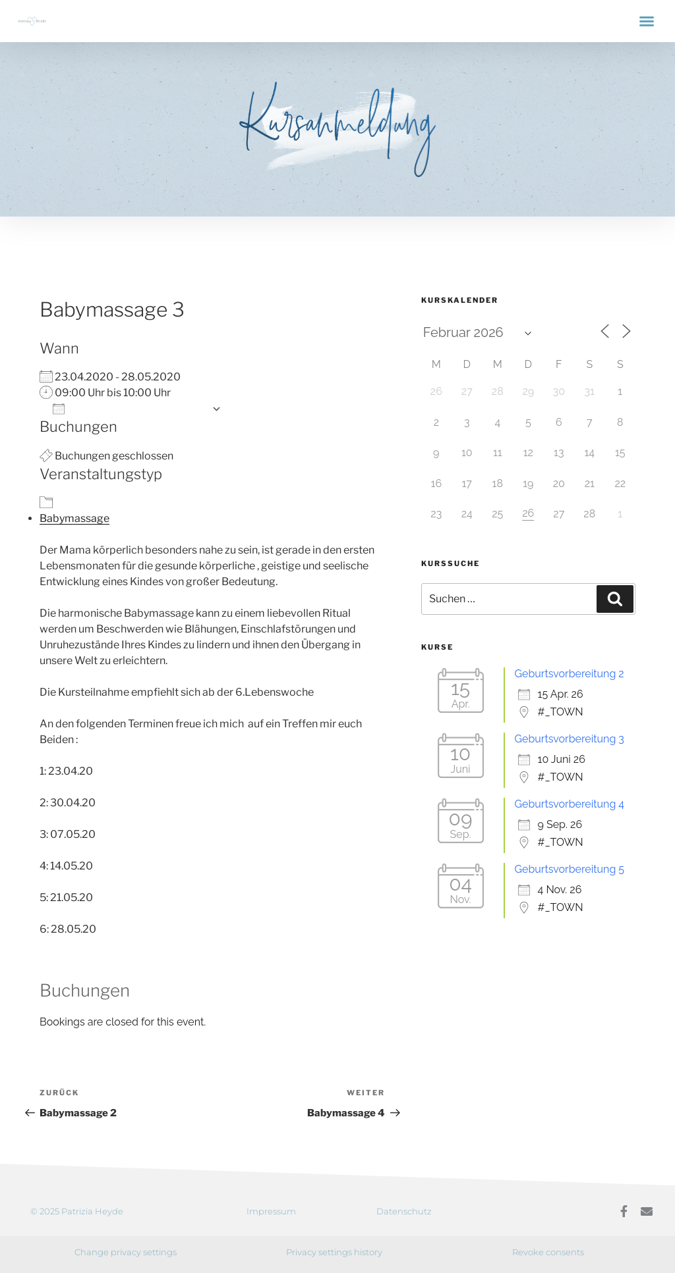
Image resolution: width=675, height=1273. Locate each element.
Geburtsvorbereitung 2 (569, 673)
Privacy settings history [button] (334, 1252)
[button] (647, 21)
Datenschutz (404, 1211)
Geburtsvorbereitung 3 (569, 739)
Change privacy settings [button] (125, 1252)
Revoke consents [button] (548, 1252)
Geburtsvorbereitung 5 (570, 869)
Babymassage (74, 518)
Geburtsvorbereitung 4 (570, 804)
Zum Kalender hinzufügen (129, 408)
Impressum (271, 1211)
